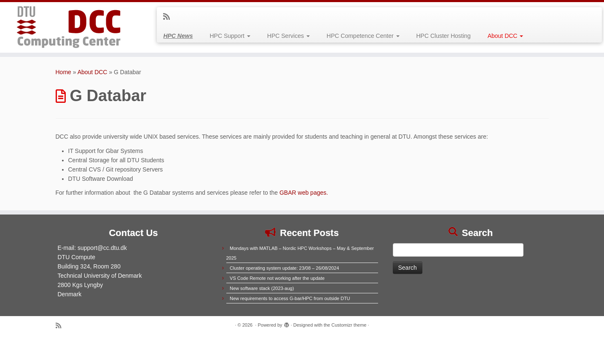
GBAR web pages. (303, 192)
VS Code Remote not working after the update (277, 278)
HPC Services (288, 35)
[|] (70, 27)
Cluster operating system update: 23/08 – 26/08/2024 (284, 268)
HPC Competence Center (363, 35)
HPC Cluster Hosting (443, 35)
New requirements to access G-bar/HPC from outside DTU (290, 298)
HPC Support (229, 35)
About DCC (505, 35)
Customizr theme (348, 324)
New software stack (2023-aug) (262, 288)
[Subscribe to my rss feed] (169, 17)
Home (63, 72)
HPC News (178, 35)
